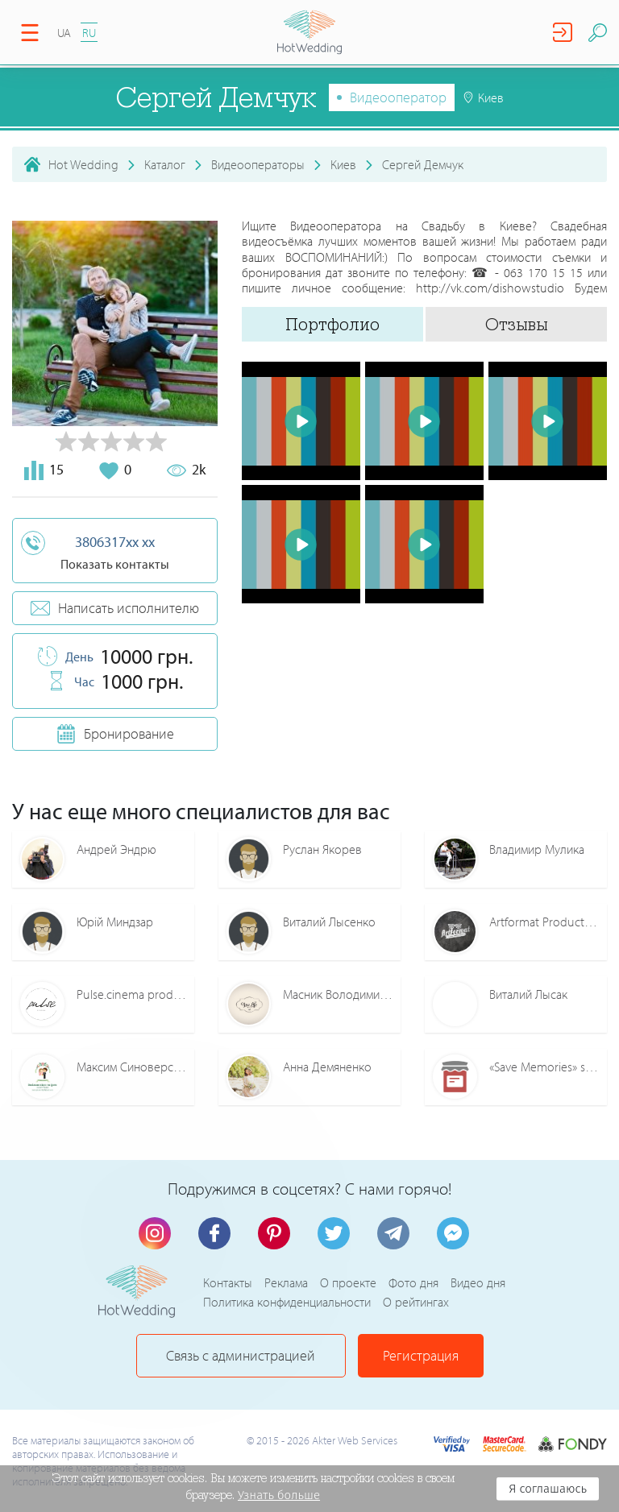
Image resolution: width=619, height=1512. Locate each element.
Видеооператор (398, 97)
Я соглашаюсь (548, 1488)
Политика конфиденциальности (287, 1302)
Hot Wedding (83, 164)
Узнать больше (279, 1495)
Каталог (164, 164)
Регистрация (421, 1355)
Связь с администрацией (240, 1355)
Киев (343, 164)
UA (64, 32)
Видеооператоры (258, 164)
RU (89, 32)
